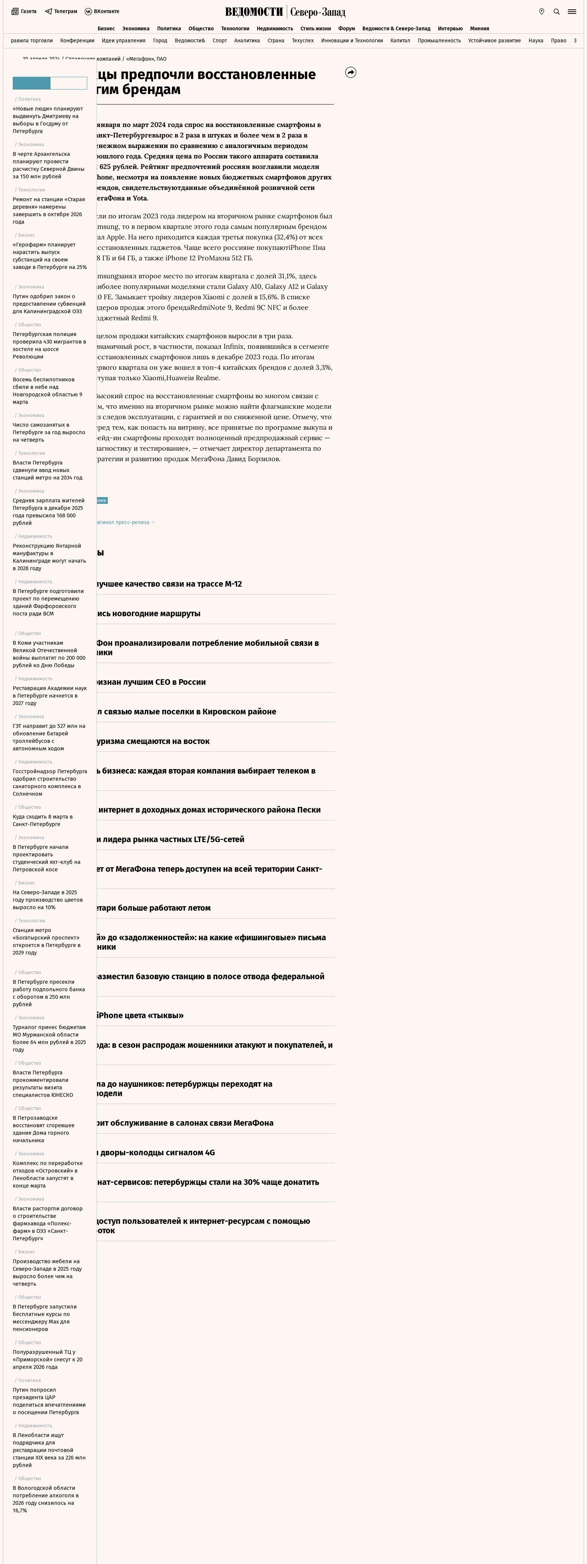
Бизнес (106, 25)
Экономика (136, 25)
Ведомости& (190, 39)
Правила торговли (30, 39)
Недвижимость (275, 25)
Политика (169, 25)
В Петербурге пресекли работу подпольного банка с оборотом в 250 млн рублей (49, 993)
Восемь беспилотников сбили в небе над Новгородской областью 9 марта (47, 390)
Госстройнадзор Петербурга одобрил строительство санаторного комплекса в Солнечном (50, 782)
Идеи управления (124, 39)
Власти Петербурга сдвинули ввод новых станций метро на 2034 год (47, 470)
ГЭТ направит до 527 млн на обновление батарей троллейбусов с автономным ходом (49, 737)
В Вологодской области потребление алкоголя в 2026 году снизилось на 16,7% (46, 1499)
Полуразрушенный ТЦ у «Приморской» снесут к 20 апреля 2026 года (47, 1359)
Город (160, 39)
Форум (346, 25)
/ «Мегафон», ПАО (226, 59)
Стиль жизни (316, 25)
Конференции (77, 39)
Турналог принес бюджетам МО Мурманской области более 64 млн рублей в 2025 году (49, 1038)
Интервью (450, 25)
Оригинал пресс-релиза (204, 522)
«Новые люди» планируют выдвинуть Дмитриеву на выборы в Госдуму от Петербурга (48, 119)
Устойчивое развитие (494, 39)
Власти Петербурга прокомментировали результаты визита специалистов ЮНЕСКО (43, 1083)
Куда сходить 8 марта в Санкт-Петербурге (43, 820)
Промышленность (439, 39)
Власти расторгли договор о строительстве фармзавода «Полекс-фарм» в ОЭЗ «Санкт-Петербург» (48, 1223)
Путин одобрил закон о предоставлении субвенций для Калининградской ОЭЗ (49, 304)
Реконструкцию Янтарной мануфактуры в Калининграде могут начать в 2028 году (49, 557)
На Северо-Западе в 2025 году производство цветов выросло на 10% (48, 900)
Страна (276, 39)
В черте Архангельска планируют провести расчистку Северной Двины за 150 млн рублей (49, 165)
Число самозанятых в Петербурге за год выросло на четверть (49, 432)
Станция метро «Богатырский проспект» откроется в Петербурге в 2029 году (46, 941)
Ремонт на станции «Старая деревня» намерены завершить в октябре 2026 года (49, 210)
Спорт (220, 39)
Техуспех (303, 39)
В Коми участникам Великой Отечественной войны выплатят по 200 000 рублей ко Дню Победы (49, 654)
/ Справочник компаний (173, 59)
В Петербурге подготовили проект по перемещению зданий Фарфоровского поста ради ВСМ (48, 602)
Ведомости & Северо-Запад (396, 25)
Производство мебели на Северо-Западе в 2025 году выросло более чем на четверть (47, 1272)
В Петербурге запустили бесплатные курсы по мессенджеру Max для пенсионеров (45, 1317)
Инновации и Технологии (352, 39)
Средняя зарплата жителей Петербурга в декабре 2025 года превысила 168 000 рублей (49, 511)
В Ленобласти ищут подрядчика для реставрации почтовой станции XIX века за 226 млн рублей (49, 1450)
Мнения (479, 25)
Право (558, 39)
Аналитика (247, 39)
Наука (536, 39)
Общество (201, 25)
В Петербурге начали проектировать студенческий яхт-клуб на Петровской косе (46, 858)
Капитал (400, 39)
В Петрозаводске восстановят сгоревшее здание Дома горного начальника (43, 1129)
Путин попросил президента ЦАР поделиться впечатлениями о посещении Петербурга (49, 1401)
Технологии (235, 25)
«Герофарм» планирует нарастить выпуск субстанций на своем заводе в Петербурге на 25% (50, 255)
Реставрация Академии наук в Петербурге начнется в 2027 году (50, 696)
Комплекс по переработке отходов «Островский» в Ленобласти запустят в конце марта (48, 1174)
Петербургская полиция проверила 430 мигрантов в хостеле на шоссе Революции (49, 345)
